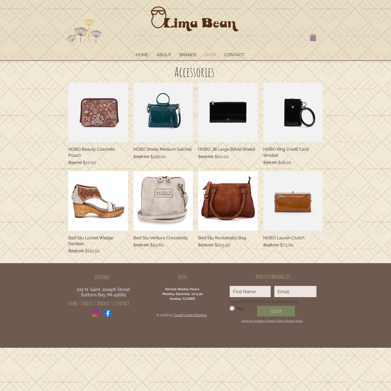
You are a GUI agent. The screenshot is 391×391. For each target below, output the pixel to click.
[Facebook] (108, 313)
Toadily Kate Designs (190, 315)
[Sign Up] (276, 311)
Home (73, 303)
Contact (122, 303)
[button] (313, 37)
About (88, 303)
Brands (103, 303)
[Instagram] (95, 313)
